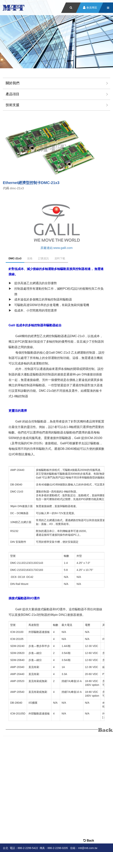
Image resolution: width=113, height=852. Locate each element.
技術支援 (12, 105)
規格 (29, 258)
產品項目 (12, 94)
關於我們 (12, 83)
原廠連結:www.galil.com (56, 247)
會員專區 (91, 7)
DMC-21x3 (15, 258)
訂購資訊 (43, 258)
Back (88, 840)
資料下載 (60, 258)
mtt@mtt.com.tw (87, 848)
